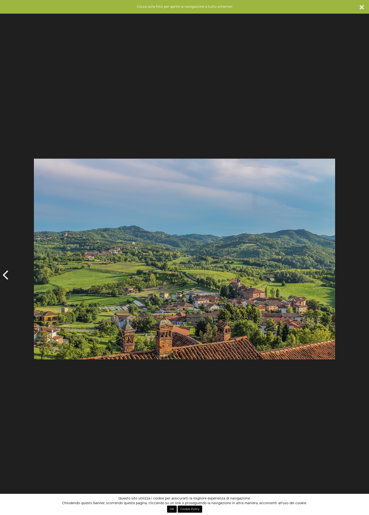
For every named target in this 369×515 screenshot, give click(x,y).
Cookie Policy (190, 509)
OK (172, 509)
